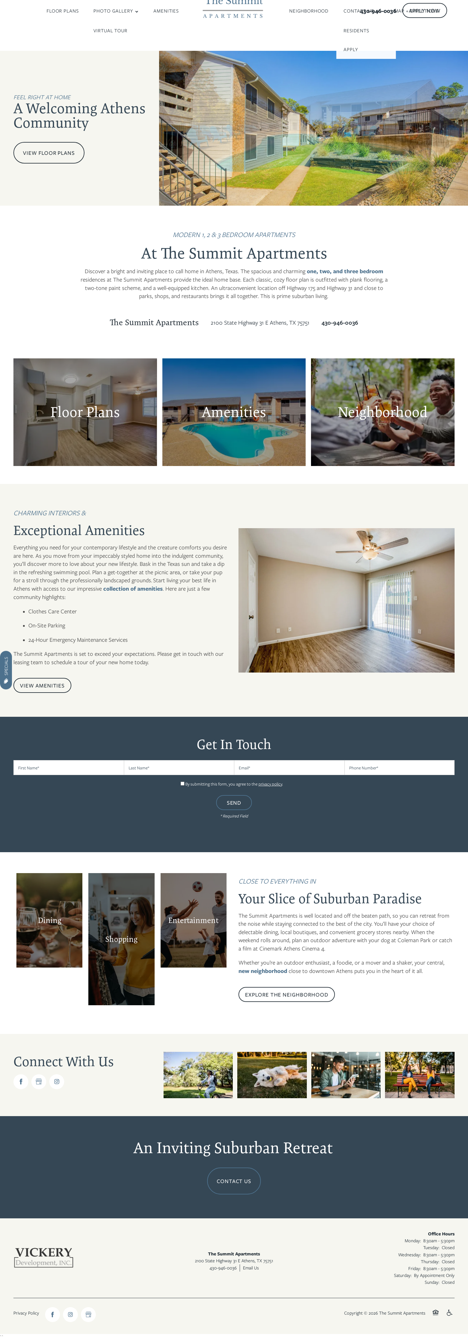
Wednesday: (409, 1255)
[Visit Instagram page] (56, 1081)
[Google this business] (38, 1081)
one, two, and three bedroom (345, 271)
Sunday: (432, 1282)
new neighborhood (262, 971)
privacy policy (270, 784)
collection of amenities (133, 588)
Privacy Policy (26, 1313)
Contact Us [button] (234, 1181)
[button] (424, 10)
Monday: (413, 1240)
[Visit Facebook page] (20, 1081)
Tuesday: (431, 1247)
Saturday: (403, 1275)
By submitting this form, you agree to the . (234, 784)
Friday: (414, 1268)
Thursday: (430, 1261)
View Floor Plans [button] (49, 152)
